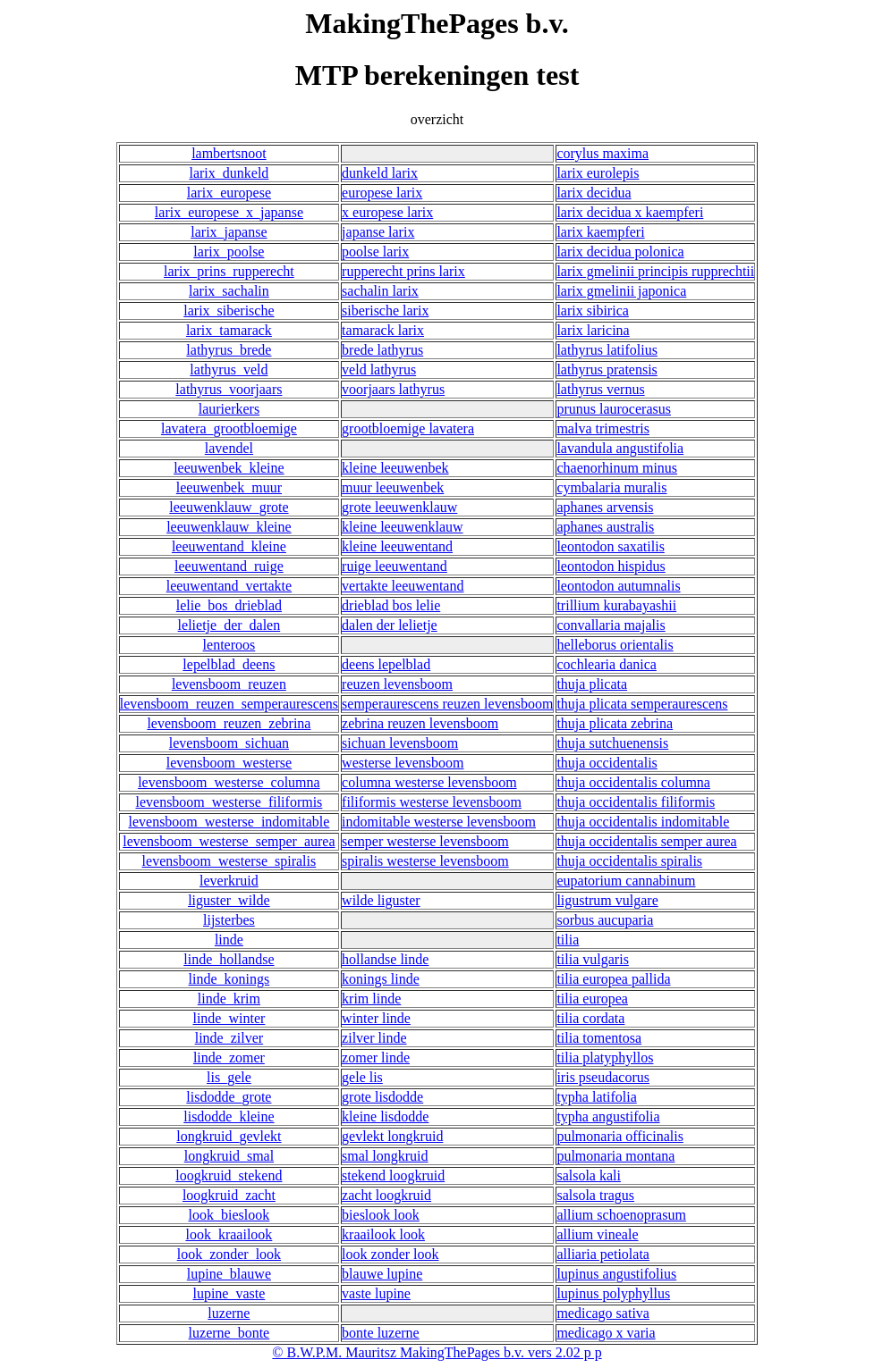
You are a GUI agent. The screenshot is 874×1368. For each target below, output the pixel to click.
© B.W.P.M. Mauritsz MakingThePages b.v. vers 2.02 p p (436, 1352)
